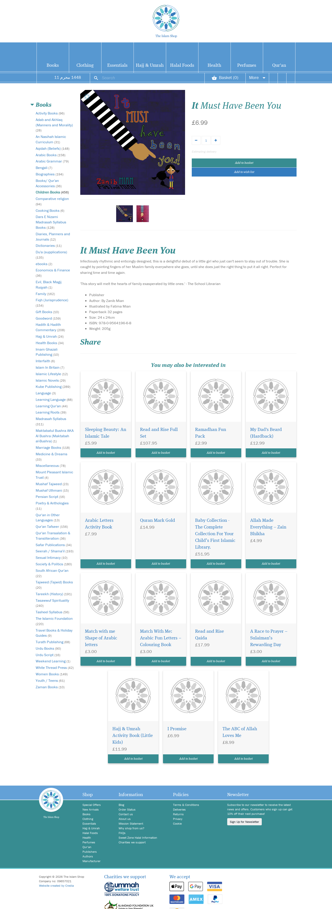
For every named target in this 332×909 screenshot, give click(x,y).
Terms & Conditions (186, 805)
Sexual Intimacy (51, 557)
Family (45, 293)
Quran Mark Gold (157, 520)
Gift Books (47, 311)
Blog (121, 805)
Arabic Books (50, 154)
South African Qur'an (52, 573)
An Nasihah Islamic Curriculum (51, 139)
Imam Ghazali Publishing (47, 352)
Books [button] (44, 105)
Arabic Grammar (52, 161)
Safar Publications (54, 544)
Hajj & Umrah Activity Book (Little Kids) (132, 736)
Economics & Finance (53, 273)
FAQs (122, 833)
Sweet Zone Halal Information (138, 838)
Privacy (177, 819)
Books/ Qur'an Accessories (49, 183)
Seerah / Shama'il (54, 551)
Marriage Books (53, 447)
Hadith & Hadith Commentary (50, 327)
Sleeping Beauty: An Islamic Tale (105, 433)
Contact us (126, 814)
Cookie (177, 824)
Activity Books (50, 113)
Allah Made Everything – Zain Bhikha (268, 527)
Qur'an (279, 65)
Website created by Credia (56, 886)
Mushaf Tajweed (52, 483)
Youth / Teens (50, 680)
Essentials (117, 65)
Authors (87, 856)
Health (214, 65)
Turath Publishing (53, 641)
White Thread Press (55, 667)
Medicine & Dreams (51, 456)
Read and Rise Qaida (209, 635)
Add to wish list (244, 172)
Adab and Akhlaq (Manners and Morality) (54, 125)
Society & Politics (54, 564)
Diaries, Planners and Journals (53, 236)
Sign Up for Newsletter (244, 822)
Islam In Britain (50, 367)
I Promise (176, 729)
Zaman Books (50, 686)
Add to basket (244, 162)
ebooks (44, 263)
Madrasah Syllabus (51, 421)
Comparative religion (52, 201)
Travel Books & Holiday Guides (54, 633)
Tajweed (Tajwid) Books (54, 585)
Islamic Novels (51, 380)
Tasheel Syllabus (52, 611)
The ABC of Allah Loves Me (240, 732)
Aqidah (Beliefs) (52, 148)
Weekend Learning (53, 661)
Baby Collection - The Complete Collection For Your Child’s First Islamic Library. (215, 534)
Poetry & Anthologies (52, 506)
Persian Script (50, 496)
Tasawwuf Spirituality (52, 603)
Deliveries (179, 809)
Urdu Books (48, 648)
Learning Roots (51, 412)
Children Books (52, 192)
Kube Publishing (53, 386)
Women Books (52, 674)
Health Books (50, 342)
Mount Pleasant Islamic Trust (54, 475)
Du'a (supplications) (51, 255)
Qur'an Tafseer (52, 526)
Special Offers (91, 805)
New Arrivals (90, 809)
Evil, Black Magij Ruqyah (49, 284)
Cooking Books (50, 210)
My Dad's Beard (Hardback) (266, 433)
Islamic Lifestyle (52, 373)
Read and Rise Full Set (159, 433)
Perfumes (246, 65)
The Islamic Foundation (54, 621)
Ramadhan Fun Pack (210, 433)
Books (53, 65)
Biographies (49, 174)
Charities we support (132, 842)
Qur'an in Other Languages (48, 517)
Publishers (89, 852)
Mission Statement (131, 824)
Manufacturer (91, 861)
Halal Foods (182, 65)
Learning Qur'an (52, 406)
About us (125, 819)
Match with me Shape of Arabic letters (101, 638)
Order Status (127, 809)
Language (46, 393)
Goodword (48, 318)
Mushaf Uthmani (52, 490)
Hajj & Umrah (150, 65)
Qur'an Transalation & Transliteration (53, 535)
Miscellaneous (51, 465)
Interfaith (45, 360)
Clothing (85, 65)
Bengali (44, 167)
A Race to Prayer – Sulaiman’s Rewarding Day (268, 638)
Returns (178, 814)
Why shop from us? (131, 828)
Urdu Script (48, 654)
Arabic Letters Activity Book (99, 524)
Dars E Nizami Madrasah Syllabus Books (51, 222)
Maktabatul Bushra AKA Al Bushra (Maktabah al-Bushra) (55, 436)
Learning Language (54, 399)
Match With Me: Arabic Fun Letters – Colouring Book (160, 638)
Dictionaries (49, 245)
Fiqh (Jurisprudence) (52, 302)
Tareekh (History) (54, 593)
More (257, 77)
